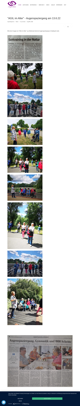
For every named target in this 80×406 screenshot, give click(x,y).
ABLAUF (53, 5)
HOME (19, 5)
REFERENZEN (59, 5)
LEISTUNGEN (26, 5)
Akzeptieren (43, 401)
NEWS (47, 5)
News (17, 21)
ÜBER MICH (41, 5)
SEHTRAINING (33, 5)
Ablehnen (19, 401)
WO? (65, 5)
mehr (68, 401)
